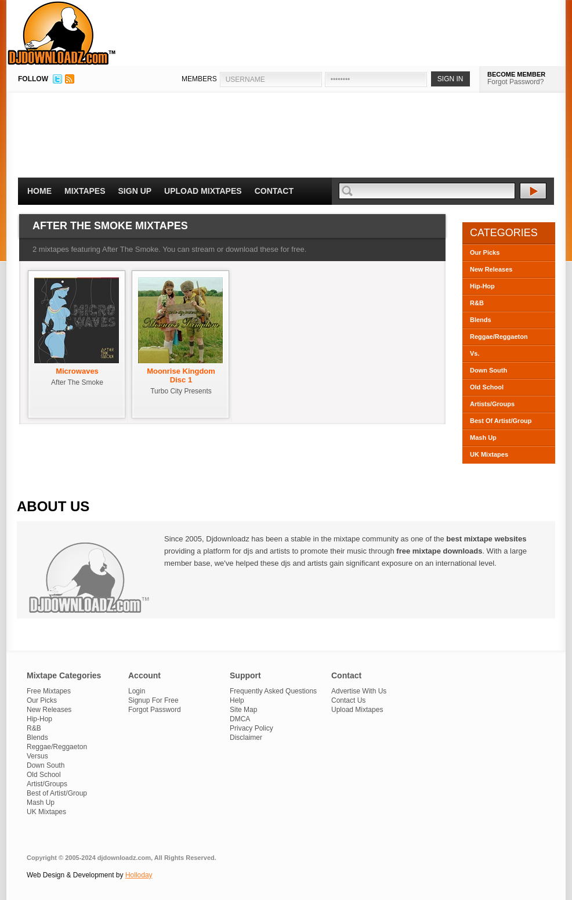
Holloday (139, 875)
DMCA (240, 719)
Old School (487, 387)
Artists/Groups (492, 403)
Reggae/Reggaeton (499, 336)
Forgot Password (154, 710)
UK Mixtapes (489, 454)
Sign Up (135, 191)
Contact (274, 191)
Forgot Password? (515, 82)
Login (136, 691)
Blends (480, 319)
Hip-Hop (482, 286)
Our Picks (484, 252)
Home (39, 191)
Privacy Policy (251, 728)
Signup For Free (153, 700)
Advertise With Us (358, 691)
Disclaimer (246, 737)
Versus (37, 756)
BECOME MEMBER (516, 74)
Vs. (475, 353)
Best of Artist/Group (57, 793)
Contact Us (348, 700)
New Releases (491, 269)
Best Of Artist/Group (501, 420)
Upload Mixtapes (203, 191)
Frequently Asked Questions (273, 691)
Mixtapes (85, 191)
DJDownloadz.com (61, 33)
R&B (477, 302)
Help (237, 700)
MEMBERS (199, 79)
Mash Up (483, 437)
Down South (488, 370)
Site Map (243, 710)
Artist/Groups (47, 784)
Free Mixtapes (49, 691)
